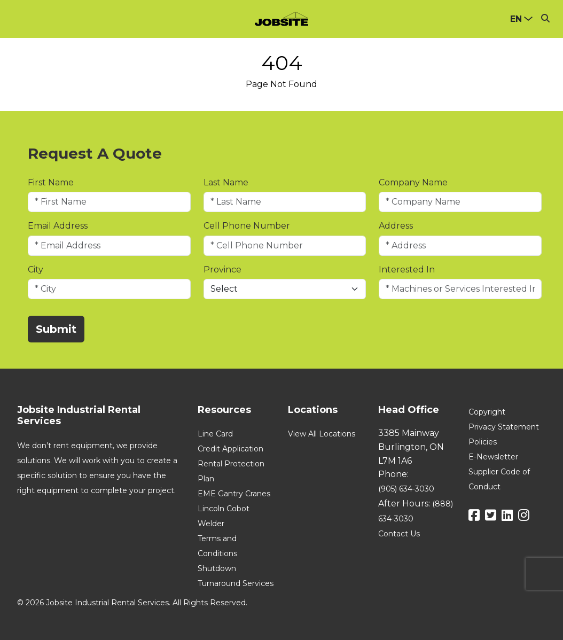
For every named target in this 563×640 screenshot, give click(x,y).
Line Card (215, 434)
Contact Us (399, 533)
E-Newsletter (493, 457)
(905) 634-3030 (406, 489)
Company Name (413, 182)
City (35, 269)
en (516, 19)
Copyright (486, 412)
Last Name (226, 182)
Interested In (407, 269)
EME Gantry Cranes (234, 493)
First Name (51, 182)
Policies (482, 442)
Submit (56, 329)
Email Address (58, 226)
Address (396, 226)
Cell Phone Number (247, 226)
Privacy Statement (503, 427)
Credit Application (230, 449)
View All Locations (321, 434)
